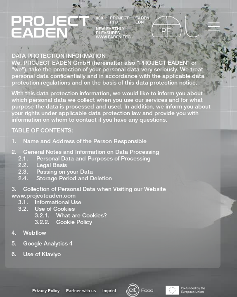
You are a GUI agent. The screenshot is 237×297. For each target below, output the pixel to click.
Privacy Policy (45, 290)
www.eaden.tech (114, 37)
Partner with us (81, 290)
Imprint (109, 290)
